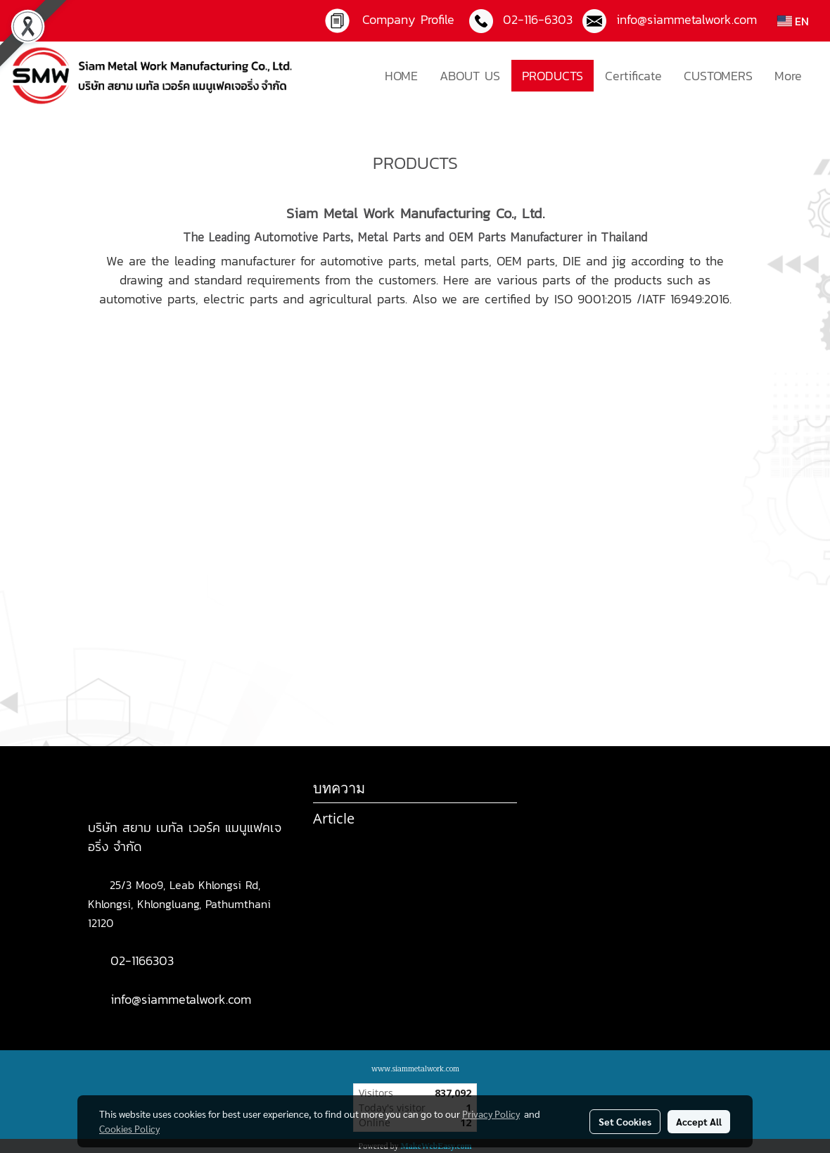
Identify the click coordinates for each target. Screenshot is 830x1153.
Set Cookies (625, 1121)
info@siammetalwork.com (180, 999)
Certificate (633, 75)
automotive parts (368, 260)
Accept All (699, 1121)
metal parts (456, 260)
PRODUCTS (552, 75)
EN (793, 21)
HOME (401, 75)
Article (334, 818)
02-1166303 (142, 960)
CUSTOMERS (718, 75)
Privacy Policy (491, 1113)
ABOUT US (470, 75)
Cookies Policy (129, 1128)
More (788, 75)
